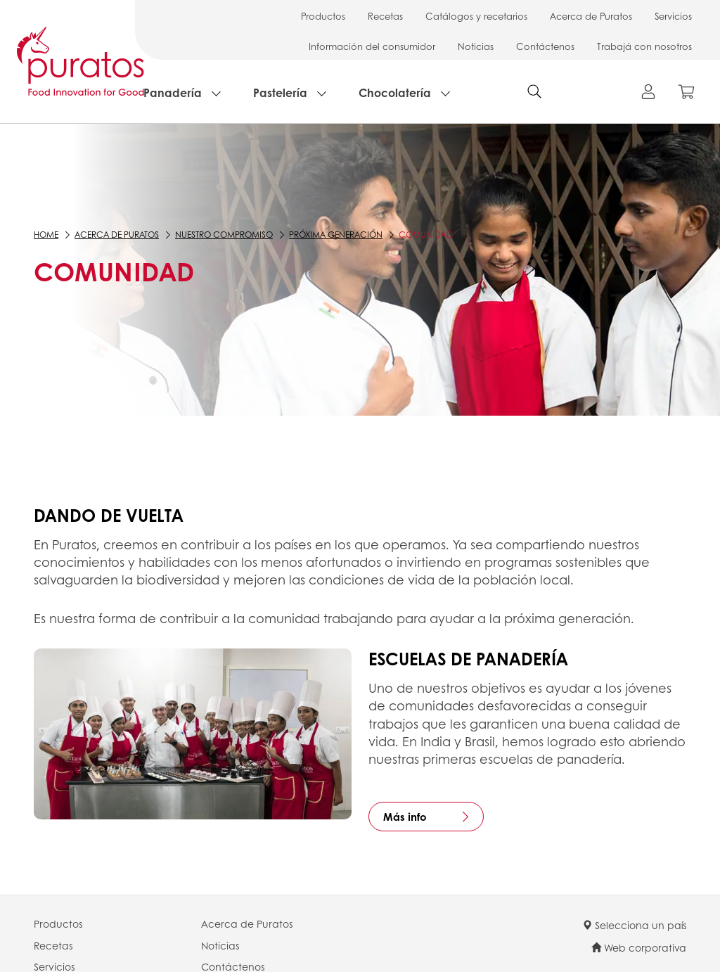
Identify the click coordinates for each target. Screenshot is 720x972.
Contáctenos (545, 46)
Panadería (172, 92)
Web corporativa (638, 947)
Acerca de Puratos (591, 16)
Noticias (476, 46)
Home (46, 235)
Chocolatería (395, 92)
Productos (323, 16)
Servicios (673, 16)
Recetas (385, 16)
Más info (405, 816)
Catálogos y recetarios (476, 16)
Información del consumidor (372, 46)
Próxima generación (335, 235)
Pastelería (280, 92)
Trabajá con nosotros (644, 46)
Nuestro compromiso (224, 235)
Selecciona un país (634, 925)
